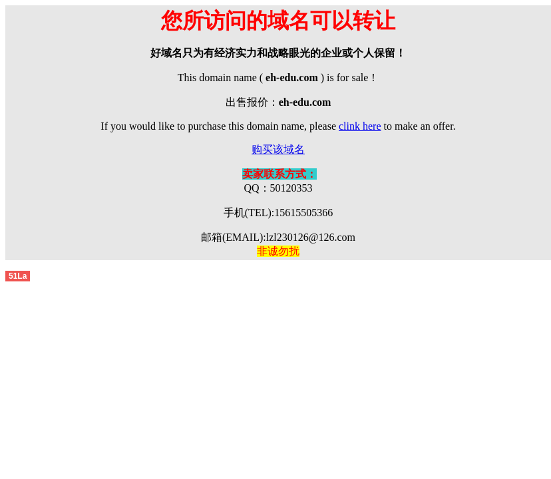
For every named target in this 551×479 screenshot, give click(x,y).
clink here (360, 126)
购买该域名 (278, 149)
